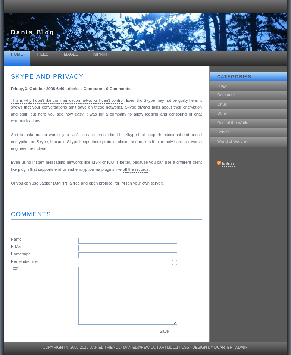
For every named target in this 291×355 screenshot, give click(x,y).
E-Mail (16, 246)
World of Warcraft (232, 141)
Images (70, 54)
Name (16, 239)
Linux (222, 104)
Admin (241, 347)
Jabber (46, 183)
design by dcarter (213, 347)
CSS (185, 347)
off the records (135, 169)
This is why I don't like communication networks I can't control (67, 100)
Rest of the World (232, 122)
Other (222, 113)
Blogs (222, 85)
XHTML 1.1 (168, 347)
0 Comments (118, 89)
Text (14, 268)
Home (17, 54)
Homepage (21, 254)
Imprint (101, 54)
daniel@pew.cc (139, 347)
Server (223, 132)
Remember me (24, 261)
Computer (226, 94)
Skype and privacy (47, 76)
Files (42, 54)
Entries (228, 163)
